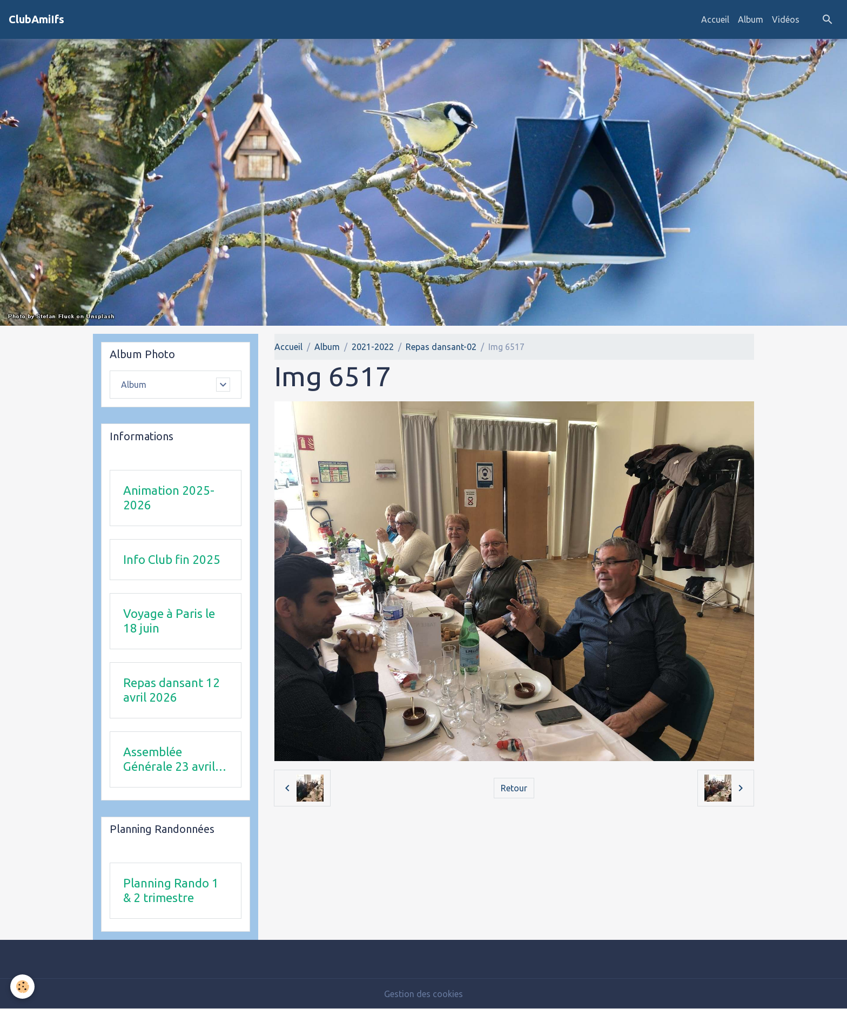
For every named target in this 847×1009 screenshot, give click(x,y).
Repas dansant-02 (441, 347)
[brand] (36, 19)
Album (750, 19)
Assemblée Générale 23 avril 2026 (169, 759)
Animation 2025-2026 (168, 497)
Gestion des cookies (423, 994)
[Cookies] (23, 986)
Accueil (715, 19)
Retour (514, 788)
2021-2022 (373, 347)
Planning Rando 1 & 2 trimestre (171, 890)
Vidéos (785, 19)
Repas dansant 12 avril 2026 (171, 690)
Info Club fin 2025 (171, 559)
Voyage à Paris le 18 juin (169, 621)
